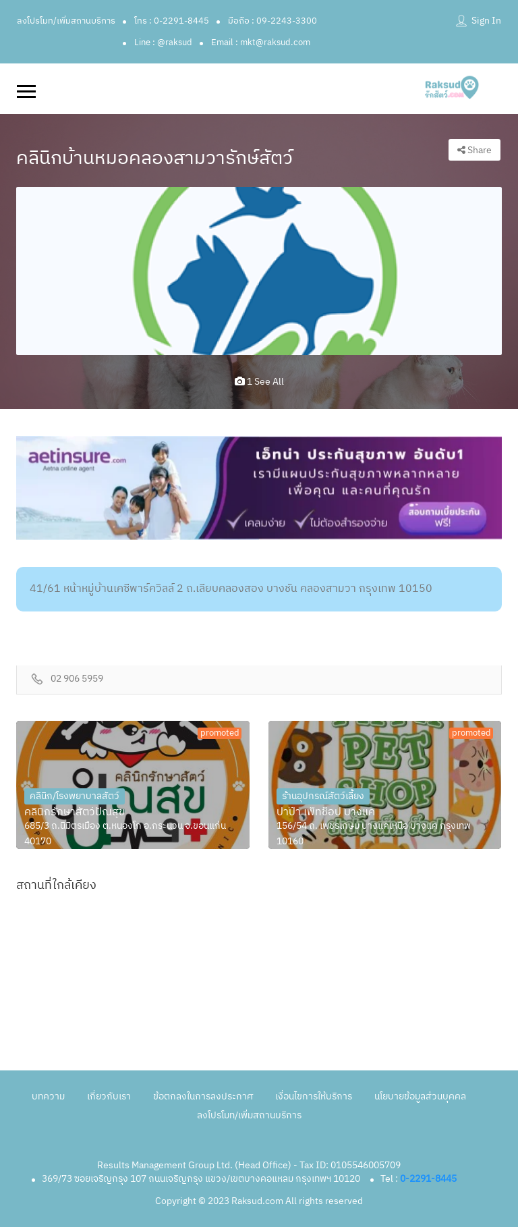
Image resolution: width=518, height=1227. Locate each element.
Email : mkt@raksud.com (260, 42)
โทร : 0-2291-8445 (171, 20)
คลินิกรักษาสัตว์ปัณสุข (74, 812)
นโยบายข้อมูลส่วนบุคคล (420, 1096)
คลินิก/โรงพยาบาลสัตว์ (74, 796)
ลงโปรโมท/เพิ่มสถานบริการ (66, 20)
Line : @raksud (163, 42)
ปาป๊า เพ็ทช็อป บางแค (326, 812)
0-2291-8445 (428, 1179)
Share (474, 150)
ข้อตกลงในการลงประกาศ (203, 1096)
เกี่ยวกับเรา (109, 1096)
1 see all (259, 381)
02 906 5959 (77, 679)
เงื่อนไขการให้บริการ (313, 1096)
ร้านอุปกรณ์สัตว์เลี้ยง (323, 796)
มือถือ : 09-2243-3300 (272, 20)
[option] (259, 271)
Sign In (486, 20)
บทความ (48, 1096)
